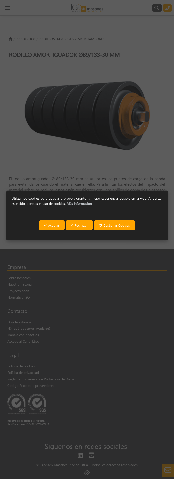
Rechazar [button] (79, 225)
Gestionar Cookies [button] (114, 225)
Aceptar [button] (51, 225)
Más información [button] (79, 203)
